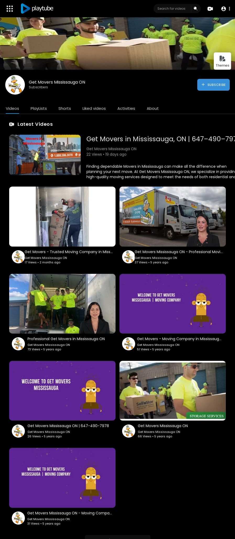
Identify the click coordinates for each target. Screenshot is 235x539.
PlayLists (39, 108)
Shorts (64, 108)
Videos (12, 108)
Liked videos (94, 108)
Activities (126, 108)
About (153, 108)
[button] (225, 9)
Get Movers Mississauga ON (57, 82)
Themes (222, 61)
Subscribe (213, 84)
